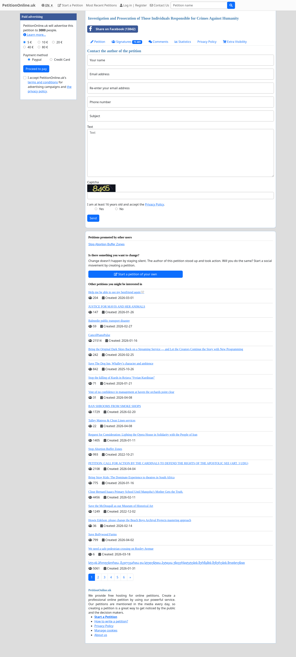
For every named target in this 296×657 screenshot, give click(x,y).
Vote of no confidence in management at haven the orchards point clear (131, 392)
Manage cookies (105, 630)
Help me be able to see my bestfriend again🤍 (116, 292)
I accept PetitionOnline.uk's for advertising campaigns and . (50, 197)
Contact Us (159, 5)
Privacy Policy (207, 42)
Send (93, 218)
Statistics (183, 42)
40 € (31, 160)
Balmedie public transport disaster (109, 320)
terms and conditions (43, 195)
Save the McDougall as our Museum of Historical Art (120, 505)
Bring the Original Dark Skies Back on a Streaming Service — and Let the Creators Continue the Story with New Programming (165, 349)
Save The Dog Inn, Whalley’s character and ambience (120, 363)
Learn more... (34, 148)
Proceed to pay (36, 182)
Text (90, 127)
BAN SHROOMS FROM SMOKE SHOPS (114, 406)
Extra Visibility (235, 42)
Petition (97, 42)
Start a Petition (70, 5)
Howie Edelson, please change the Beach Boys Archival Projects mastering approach (139, 520)
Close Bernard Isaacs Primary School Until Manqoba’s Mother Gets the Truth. (135, 491)
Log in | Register (133, 5)
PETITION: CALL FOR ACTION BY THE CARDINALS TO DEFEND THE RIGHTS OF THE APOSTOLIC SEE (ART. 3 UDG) (168, 463)
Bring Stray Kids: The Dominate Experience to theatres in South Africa (131, 477)
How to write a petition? (111, 621)
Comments (158, 42)
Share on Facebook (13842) (111, 29)
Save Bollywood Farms (102, 534)
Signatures (127, 42)
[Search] (199, 5)
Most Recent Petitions (101, 5)
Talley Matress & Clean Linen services (111, 420)
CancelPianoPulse (99, 335)
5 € (30, 155)
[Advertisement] (48, 67)
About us (100, 635)
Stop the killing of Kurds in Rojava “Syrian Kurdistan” (121, 377)
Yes (101, 209)
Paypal (37, 173)
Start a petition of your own (135, 274)
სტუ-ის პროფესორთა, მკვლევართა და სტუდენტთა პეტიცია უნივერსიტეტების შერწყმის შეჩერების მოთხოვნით (166, 562)
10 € (45, 155)
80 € (45, 160)
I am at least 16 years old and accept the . (126, 204)
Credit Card (62, 173)
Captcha (93, 182)
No (121, 209)
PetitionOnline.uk (18, 5)
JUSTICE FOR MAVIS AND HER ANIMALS (116, 306)
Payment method (35, 168)
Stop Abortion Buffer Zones (106, 244)
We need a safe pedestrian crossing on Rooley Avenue (120, 548)
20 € (59, 155)
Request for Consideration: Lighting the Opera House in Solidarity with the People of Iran (142, 434)
